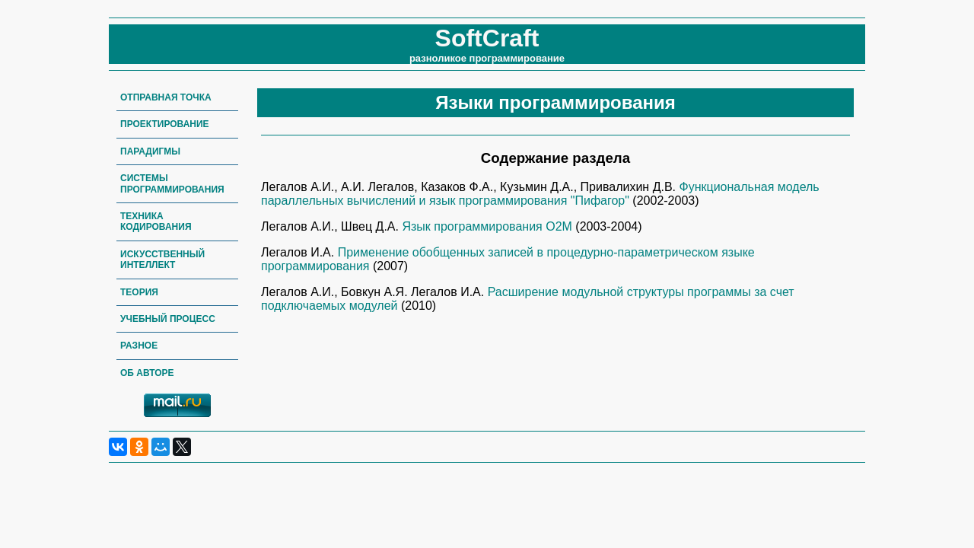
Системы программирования (172, 183)
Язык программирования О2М (488, 226)
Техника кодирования (156, 221)
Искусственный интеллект (162, 259)
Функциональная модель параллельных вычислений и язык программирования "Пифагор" (540, 193)
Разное (139, 345)
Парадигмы (150, 151)
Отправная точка (166, 97)
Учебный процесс (167, 319)
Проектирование (164, 124)
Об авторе (147, 373)
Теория (139, 292)
